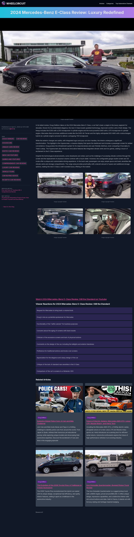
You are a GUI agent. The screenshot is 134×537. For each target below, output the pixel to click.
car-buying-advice (10, 176)
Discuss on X (39, 512)
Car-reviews (21, 139)
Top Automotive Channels (124, 3)
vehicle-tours (8, 171)
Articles (101, 3)
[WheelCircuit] (13, 3)
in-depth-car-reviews (11, 180)
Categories (109, 3)
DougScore (7, 143)
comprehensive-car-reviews (14, 163)
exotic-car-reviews (10, 151)
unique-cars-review (10, 147)
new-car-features (10, 155)
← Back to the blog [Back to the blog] (8, 207)
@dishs (12, 128)
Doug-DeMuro (8, 139)
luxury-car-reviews (10, 167)
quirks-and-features (11, 159)
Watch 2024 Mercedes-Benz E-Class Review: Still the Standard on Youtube (71, 299)
